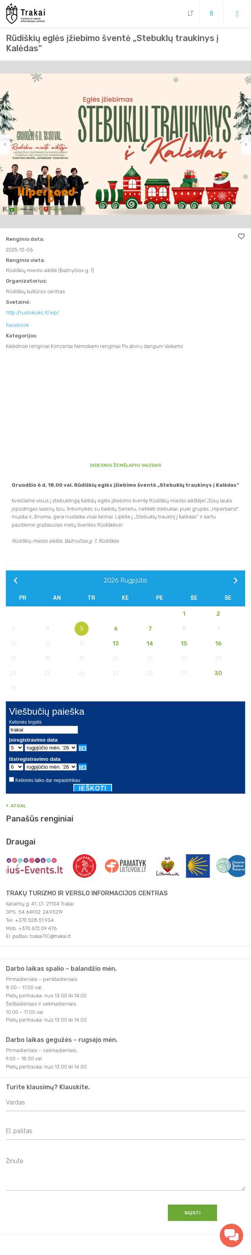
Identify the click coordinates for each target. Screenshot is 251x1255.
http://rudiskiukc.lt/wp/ (32, 313)
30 (218, 673)
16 (218, 643)
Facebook (17, 325)
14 (149, 643)
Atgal (16, 806)
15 (184, 643)
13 (115, 643)
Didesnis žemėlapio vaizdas (125, 465)
